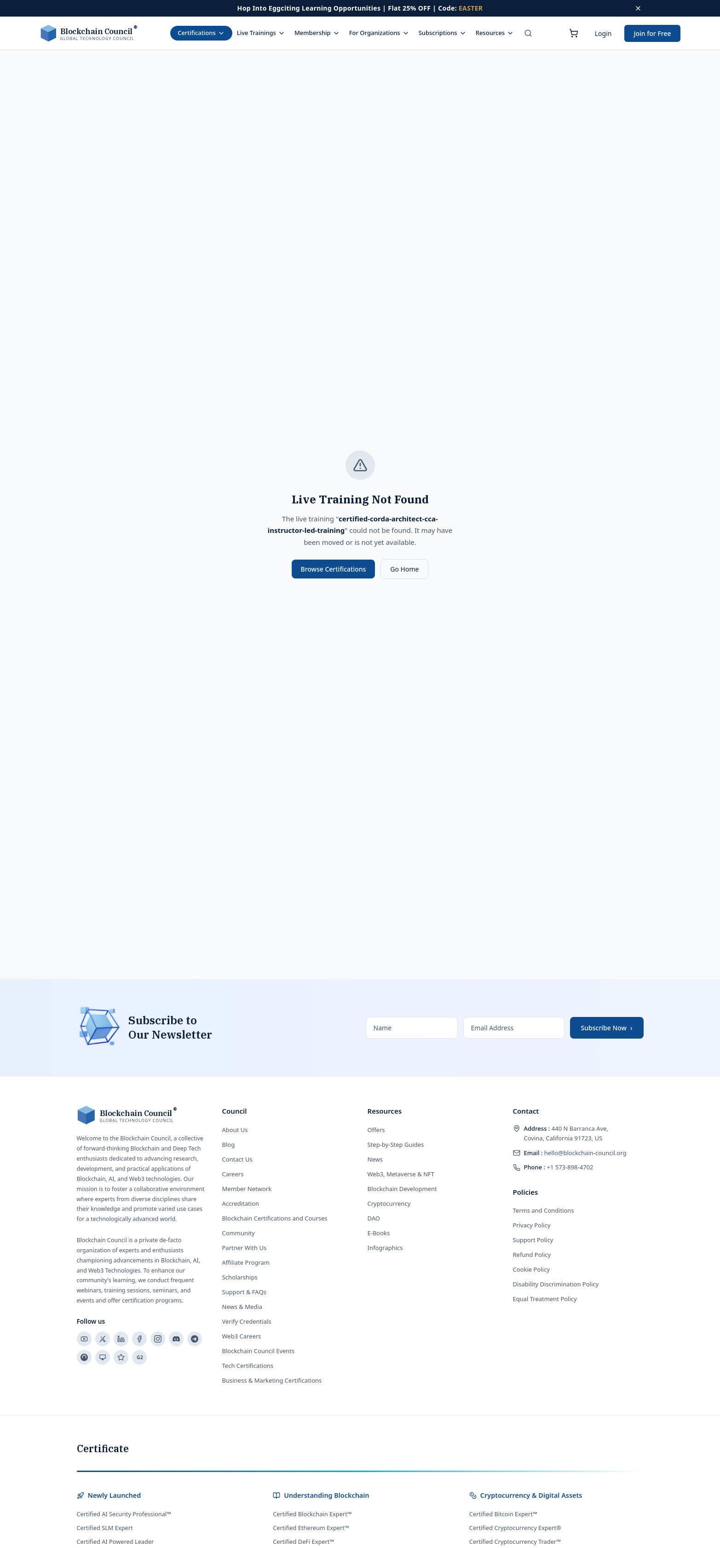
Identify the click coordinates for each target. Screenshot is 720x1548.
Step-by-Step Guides (396, 1144)
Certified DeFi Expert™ (303, 1541)
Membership (317, 33)
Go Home (404, 569)
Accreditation (240, 1203)
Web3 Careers (241, 1336)
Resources (495, 33)
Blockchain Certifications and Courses (275, 1218)
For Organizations (379, 33)
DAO (374, 1218)
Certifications (201, 33)
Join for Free (652, 33)
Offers (376, 1130)
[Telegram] (194, 1339)
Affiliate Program (246, 1262)
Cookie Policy (531, 1269)
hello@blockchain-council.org (575, 1153)
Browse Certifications (333, 569)
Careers (233, 1174)
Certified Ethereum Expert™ (311, 1528)
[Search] (528, 33)
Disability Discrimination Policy (556, 1284)
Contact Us (237, 1159)
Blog (228, 1144)
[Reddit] (84, 1357)
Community (238, 1233)
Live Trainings (261, 33)
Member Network (247, 1189)
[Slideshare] (102, 1357)
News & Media (242, 1307)
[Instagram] (157, 1339)
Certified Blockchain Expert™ (312, 1514)
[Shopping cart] (573, 33)
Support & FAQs (244, 1292)
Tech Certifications (248, 1365)
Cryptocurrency (389, 1203)
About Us (235, 1130)
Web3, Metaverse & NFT (401, 1174)
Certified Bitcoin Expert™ (503, 1514)
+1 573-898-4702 (558, 1167)
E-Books (379, 1233)
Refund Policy (532, 1254)
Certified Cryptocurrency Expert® (515, 1528)
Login (603, 33)
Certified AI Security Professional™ (124, 1514)
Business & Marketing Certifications (272, 1380)
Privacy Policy (532, 1225)
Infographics (385, 1248)
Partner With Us (244, 1248)
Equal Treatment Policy (545, 1299)
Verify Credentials (246, 1321)
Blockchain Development (402, 1189)
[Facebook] (139, 1339)
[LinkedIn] (121, 1339)
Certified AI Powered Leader (115, 1541)
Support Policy (533, 1240)
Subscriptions (443, 33)
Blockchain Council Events (258, 1351)
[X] (102, 1339)
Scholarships (240, 1277)
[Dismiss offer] (638, 8)
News (375, 1159)
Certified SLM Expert (105, 1528)
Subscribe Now (607, 1028)
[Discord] (176, 1339)
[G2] (139, 1357)
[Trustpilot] (121, 1357)
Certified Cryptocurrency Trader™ (515, 1541)
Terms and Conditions (543, 1210)
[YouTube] (84, 1339)
